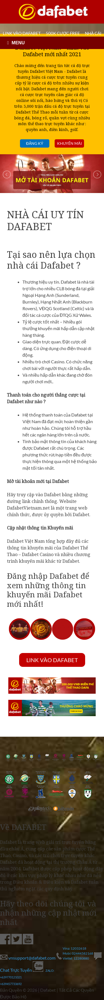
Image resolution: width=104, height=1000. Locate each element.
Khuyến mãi (69, 143)
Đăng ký (34, 143)
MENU (18, 42)
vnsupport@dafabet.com (28, 957)
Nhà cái (93, 33)
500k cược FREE (63, 33)
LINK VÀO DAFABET (22, 33)
